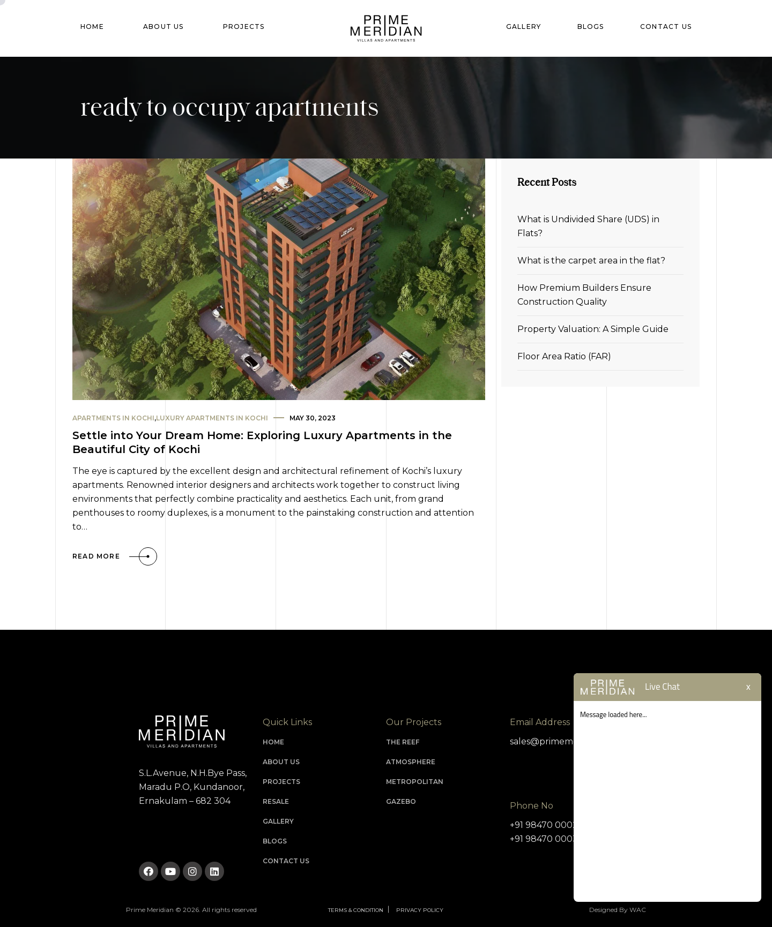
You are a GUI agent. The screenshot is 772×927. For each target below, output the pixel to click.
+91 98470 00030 (547, 839)
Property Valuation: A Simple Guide (593, 329)
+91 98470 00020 (547, 825)
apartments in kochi (113, 418)
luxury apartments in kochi (212, 418)
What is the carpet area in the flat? (591, 260)
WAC (637, 910)
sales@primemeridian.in (560, 741)
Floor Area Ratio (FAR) (564, 356)
